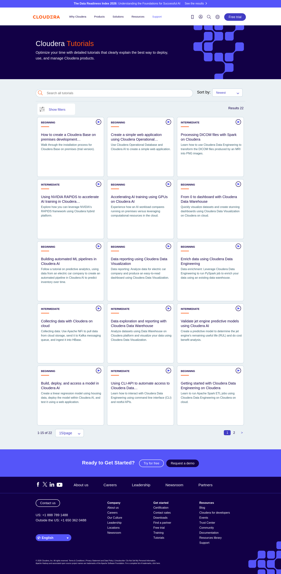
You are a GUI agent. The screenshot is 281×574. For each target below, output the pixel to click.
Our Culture (114, 517)
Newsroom (174, 485)
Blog (202, 507)
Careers (110, 485)
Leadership (141, 485)
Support (157, 16)
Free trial (235, 17)
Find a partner (162, 522)
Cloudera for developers (214, 512)
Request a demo (182, 463)
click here (156, 563)
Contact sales (162, 512)
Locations (113, 527)
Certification (160, 507)
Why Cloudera (77, 16)
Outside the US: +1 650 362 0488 (61, 520)
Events (203, 517)
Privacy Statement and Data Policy (99, 561)
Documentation (209, 532)
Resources (138, 16)
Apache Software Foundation (112, 563)
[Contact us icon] (192, 17)
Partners (205, 485)
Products (99, 16)
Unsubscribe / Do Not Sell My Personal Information (135, 561)
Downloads (160, 517)
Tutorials (158, 537)
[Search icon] (209, 17)
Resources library (210, 537)
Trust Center (207, 522)
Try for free (151, 463)
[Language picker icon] (217, 18)
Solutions (118, 16)
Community (206, 527)
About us (81, 485)
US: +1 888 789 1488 (52, 515)
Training (158, 532)
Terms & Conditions (76, 561)
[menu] (201, 17)
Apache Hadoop (42, 563)
